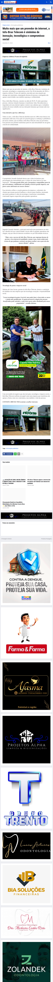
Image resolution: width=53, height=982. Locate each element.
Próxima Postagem (46, 538)
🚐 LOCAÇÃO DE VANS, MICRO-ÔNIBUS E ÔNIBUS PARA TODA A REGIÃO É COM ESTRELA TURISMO (14, 481)
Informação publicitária (17, 25)
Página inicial (6, 25)
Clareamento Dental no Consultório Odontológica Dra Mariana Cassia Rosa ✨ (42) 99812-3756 (14, 504)
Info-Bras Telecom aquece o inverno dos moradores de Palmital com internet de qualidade (38, 481)
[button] (2, 2)
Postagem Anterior (7, 538)
